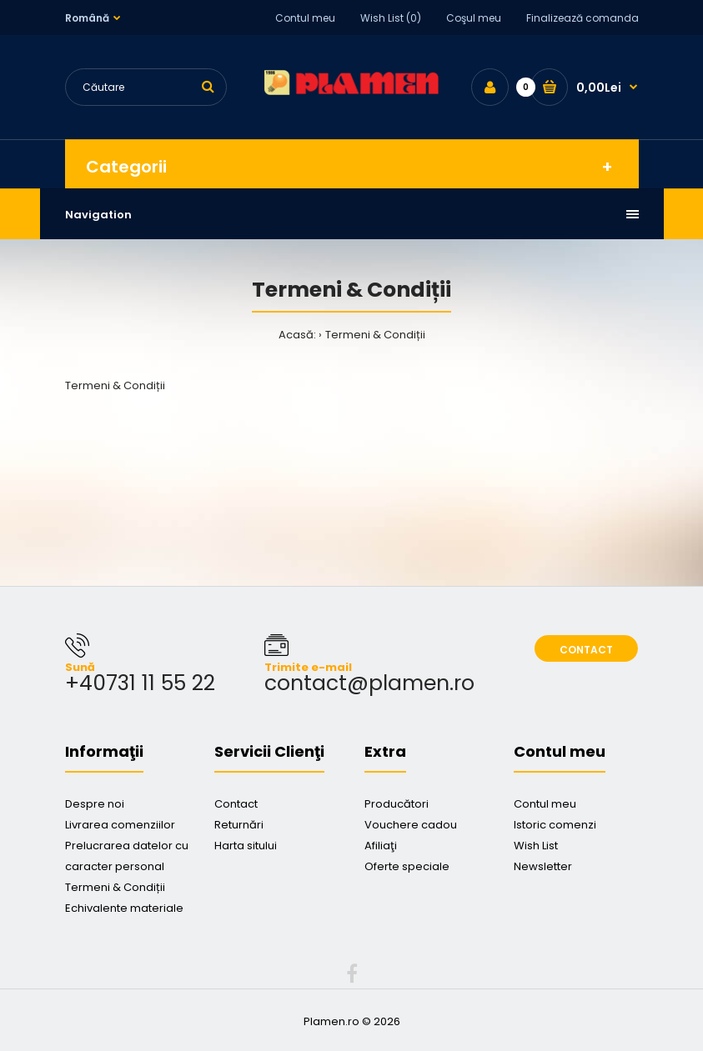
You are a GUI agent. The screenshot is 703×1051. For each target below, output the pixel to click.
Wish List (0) (390, 18)
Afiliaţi (380, 845)
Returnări (239, 825)
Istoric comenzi (555, 825)
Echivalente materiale (124, 908)
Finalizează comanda (582, 18)
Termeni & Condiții (375, 335)
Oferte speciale (406, 866)
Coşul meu (473, 18)
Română (87, 18)
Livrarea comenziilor (120, 825)
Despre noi (94, 804)
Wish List (536, 845)
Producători (396, 804)
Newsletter (543, 866)
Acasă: (297, 335)
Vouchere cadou (410, 825)
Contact (586, 650)
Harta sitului (245, 845)
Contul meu (305, 18)
